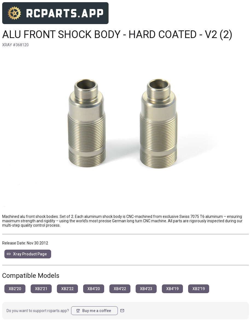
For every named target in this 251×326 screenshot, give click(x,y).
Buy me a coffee (93, 310)
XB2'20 (15, 289)
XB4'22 (120, 289)
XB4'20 (93, 289)
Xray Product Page (27, 254)
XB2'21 (41, 289)
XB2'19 (198, 289)
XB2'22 (67, 289)
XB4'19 (172, 289)
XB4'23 (146, 289)
